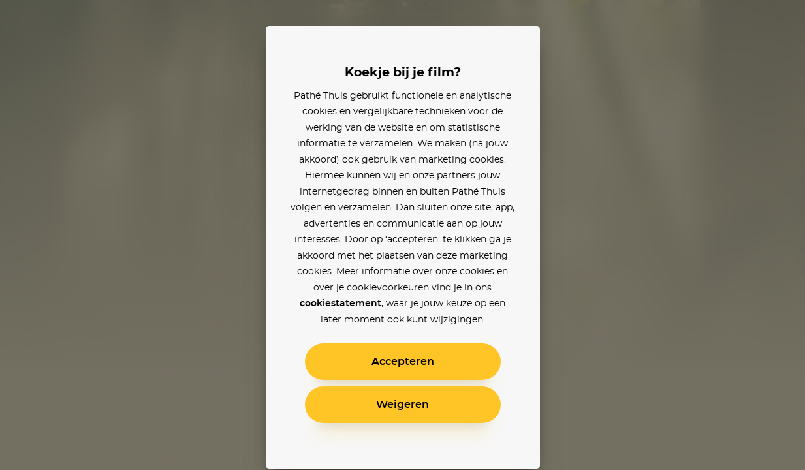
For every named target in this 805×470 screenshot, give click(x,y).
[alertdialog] (402, 235)
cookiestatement (340, 303)
